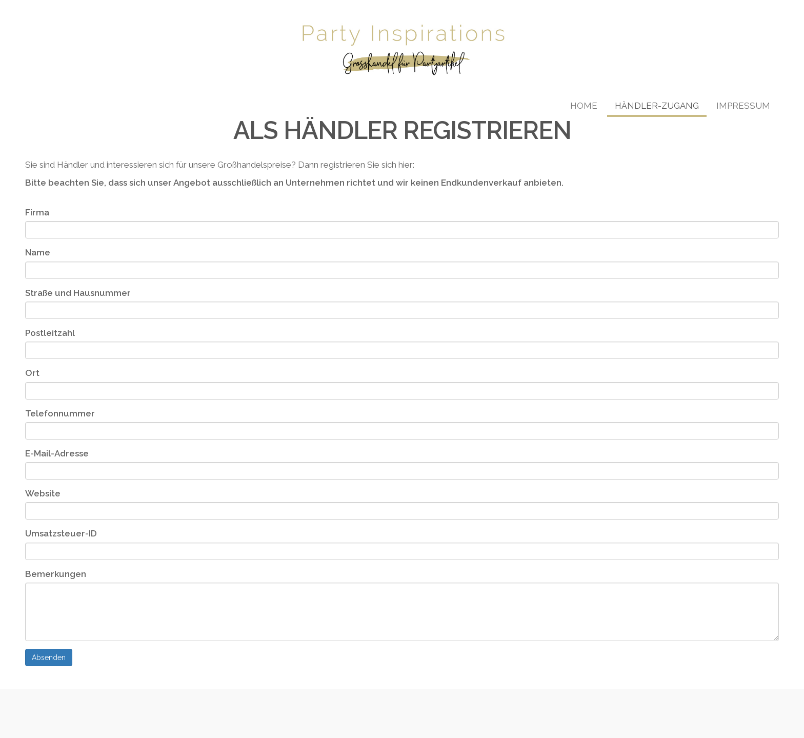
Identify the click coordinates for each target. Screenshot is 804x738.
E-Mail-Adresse (57, 453)
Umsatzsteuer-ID (61, 533)
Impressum (743, 106)
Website (43, 493)
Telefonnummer (60, 413)
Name (37, 252)
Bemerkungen (55, 574)
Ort (32, 373)
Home (583, 106)
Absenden (49, 657)
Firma (37, 212)
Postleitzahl (50, 333)
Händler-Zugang (657, 106)
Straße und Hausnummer (78, 293)
